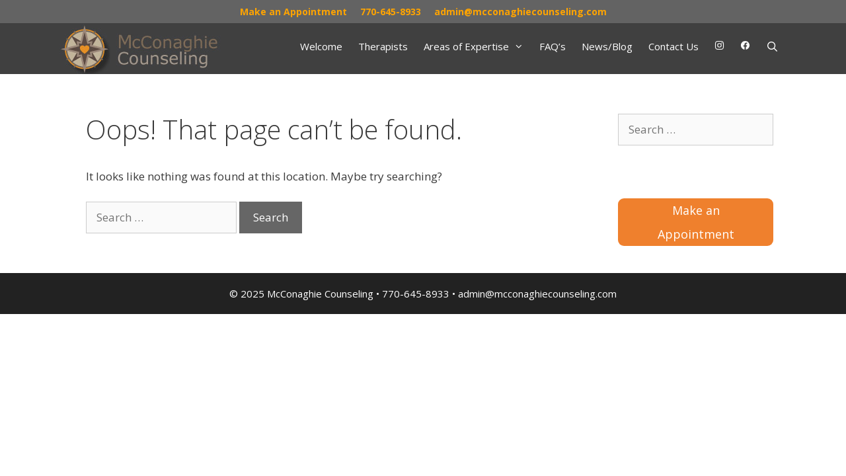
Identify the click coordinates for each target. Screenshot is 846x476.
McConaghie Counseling (320, 293)
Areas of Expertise (477, 46)
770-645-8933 (390, 11)
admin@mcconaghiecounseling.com (520, 11)
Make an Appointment (293, 11)
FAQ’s (552, 46)
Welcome (321, 46)
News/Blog (607, 46)
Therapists (383, 46)
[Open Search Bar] (772, 46)
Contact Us (673, 46)
